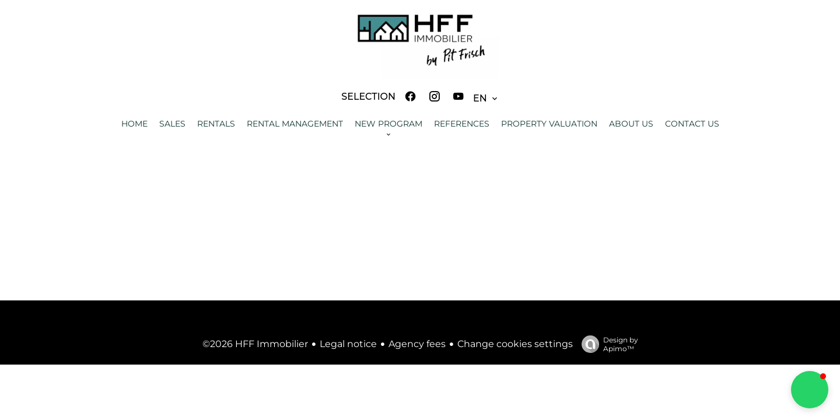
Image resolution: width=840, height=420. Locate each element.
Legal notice (348, 343)
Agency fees (417, 343)
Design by (607, 344)
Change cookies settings (515, 343)
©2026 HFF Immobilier (255, 343)
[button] (809, 389)
